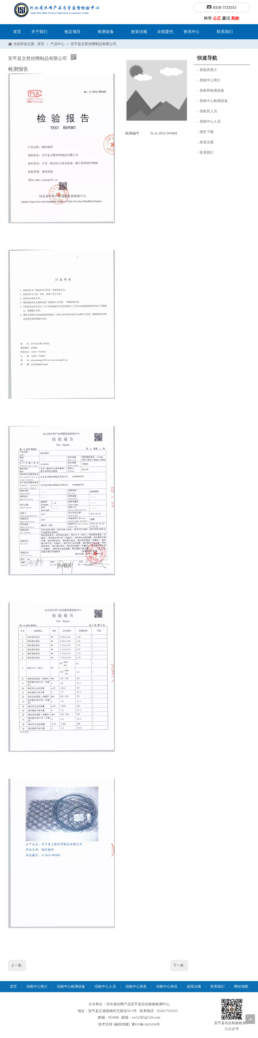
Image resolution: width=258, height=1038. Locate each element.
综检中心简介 (37, 986)
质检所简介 (208, 70)
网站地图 (241, 986)
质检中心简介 (210, 80)
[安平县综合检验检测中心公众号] (232, 1009)
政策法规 (207, 142)
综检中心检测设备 (71, 986)
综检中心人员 (105, 986)
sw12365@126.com (146, 1017)
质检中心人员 (210, 121)
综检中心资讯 (166, 986)
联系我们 (207, 152)
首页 (13, 986)
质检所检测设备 (212, 90)
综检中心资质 (136, 986)
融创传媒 (122, 1024)
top (250, 1019)
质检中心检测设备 (214, 101)
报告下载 (207, 132)
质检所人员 (208, 111)
